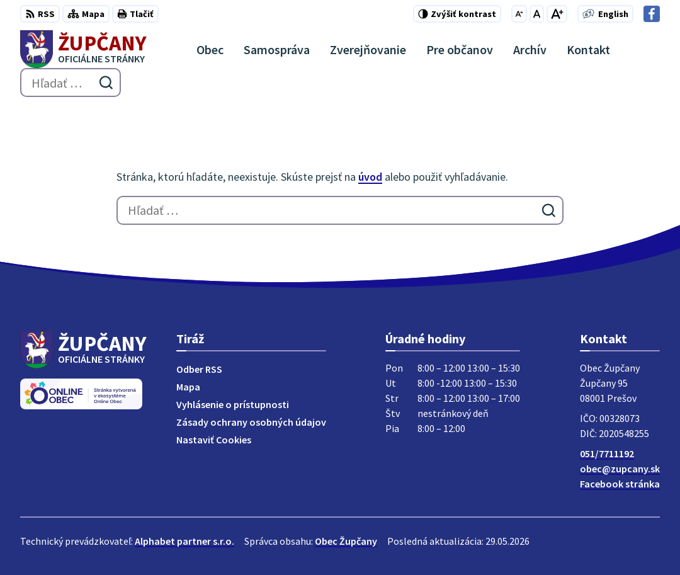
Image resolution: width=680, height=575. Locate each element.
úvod (370, 176)
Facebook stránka (620, 483)
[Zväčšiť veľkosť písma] (557, 14)
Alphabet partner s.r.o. (184, 541)
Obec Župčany (346, 541)
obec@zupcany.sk (620, 468)
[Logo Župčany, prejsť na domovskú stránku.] (83, 49)
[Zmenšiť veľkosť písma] (519, 14)
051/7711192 (607, 453)
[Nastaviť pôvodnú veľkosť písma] (537, 14)
